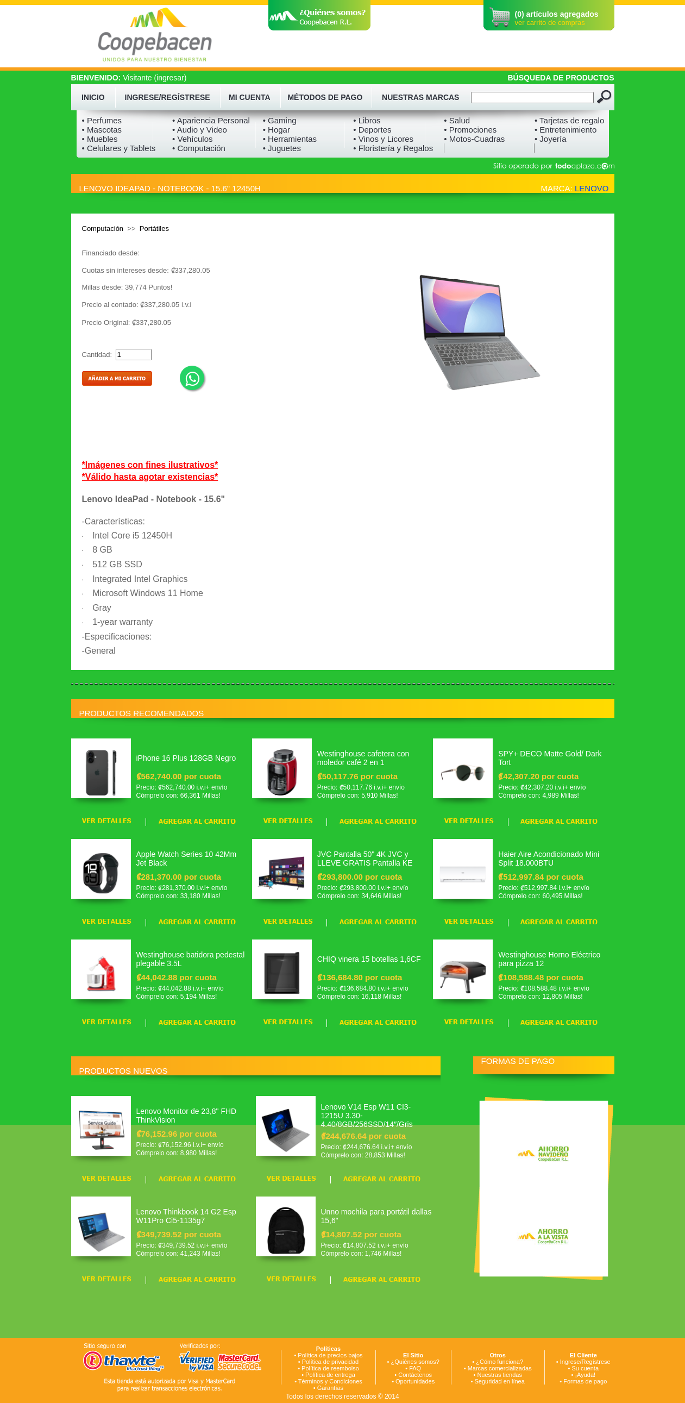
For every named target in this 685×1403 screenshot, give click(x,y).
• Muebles (100, 138)
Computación (103, 228)
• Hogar (276, 129)
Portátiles (154, 228)
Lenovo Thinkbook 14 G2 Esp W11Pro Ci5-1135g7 (186, 1216)
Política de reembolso (330, 1368)
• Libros (366, 120)
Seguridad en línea (499, 1381)
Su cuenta (585, 1368)
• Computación (198, 148)
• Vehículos (192, 138)
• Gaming (280, 120)
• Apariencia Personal (211, 120)
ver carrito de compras (550, 22)
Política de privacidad (330, 1361)
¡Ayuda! (585, 1374)
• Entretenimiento (565, 129)
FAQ (415, 1368)
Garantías (330, 1388)
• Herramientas (290, 138)
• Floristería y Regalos (393, 148)
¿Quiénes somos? (415, 1361)
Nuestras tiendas (499, 1374)
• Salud (457, 120)
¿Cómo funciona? (499, 1361)
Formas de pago (585, 1381)
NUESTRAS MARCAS (420, 97)
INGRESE (142, 97)
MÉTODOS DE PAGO (324, 97)
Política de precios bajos (330, 1355)
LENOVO (592, 188)
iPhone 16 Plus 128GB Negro (186, 758)
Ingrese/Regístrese (585, 1361)
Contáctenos (415, 1374)
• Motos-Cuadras (474, 138)
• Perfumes (102, 120)
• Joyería (551, 138)
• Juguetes (282, 148)
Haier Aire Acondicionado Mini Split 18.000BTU (548, 858)
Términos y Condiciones (330, 1381)
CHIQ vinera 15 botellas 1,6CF (369, 959)
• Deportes (372, 129)
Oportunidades (415, 1381)
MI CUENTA (250, 97)
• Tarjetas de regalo (569, 120)
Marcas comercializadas (500, 1368)
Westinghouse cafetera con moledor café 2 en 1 (363, 758)
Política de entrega (330, 1374)
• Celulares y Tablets (119, 148)
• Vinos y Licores (383, 138)
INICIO (93, 97)
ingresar (170, 77)
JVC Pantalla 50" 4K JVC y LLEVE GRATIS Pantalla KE (365, 858)
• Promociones (470, 129)
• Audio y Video (199, 129)
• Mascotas (102, 129)
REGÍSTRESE (185, 97)
